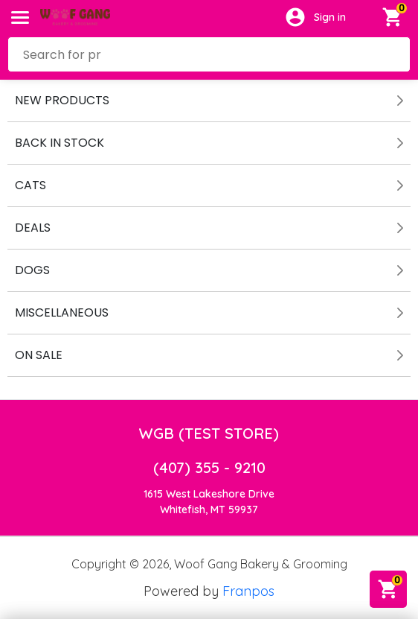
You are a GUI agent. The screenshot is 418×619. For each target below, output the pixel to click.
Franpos (248, 591)
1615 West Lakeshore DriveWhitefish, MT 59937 (209, 501)
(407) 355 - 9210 (209, 467)
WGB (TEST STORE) (209, 433)
